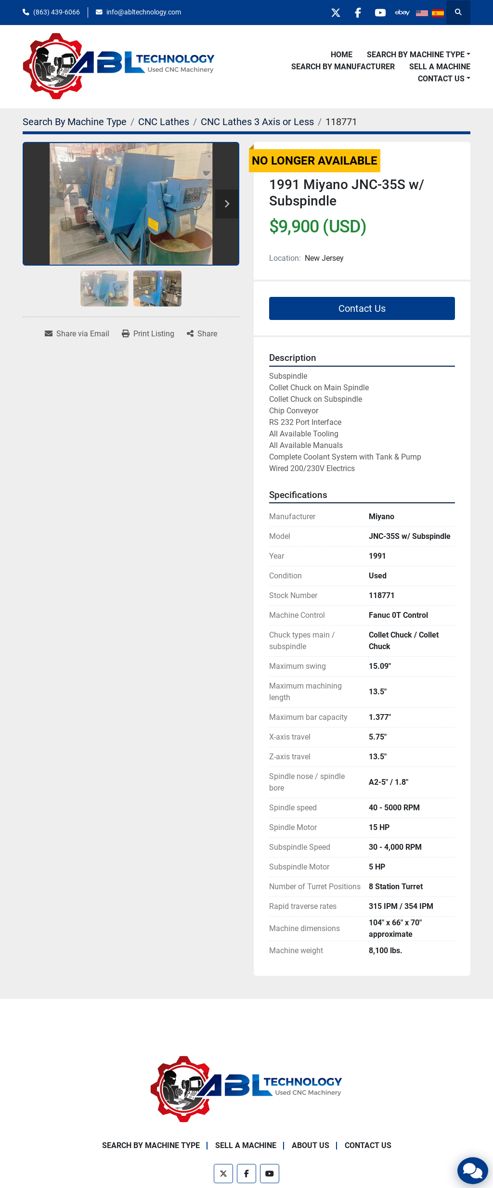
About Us (310, 1145)
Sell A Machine (439, 66)
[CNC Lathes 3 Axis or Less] (257, 122)
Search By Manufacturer (343, 66)
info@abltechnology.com (143, 12)
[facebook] (352, 12)
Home (341, 54)
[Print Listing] (148, 334)
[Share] (202, 334)
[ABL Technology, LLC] (246, 1089)
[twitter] (328, 12)
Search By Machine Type (416, 54)
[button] (418, 55)
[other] (401, 12)
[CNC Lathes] (163, 122)
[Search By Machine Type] (75, 122)
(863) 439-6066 (56, 12)
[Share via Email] (77, 334)
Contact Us (441, 78)
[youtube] (377, 12)
